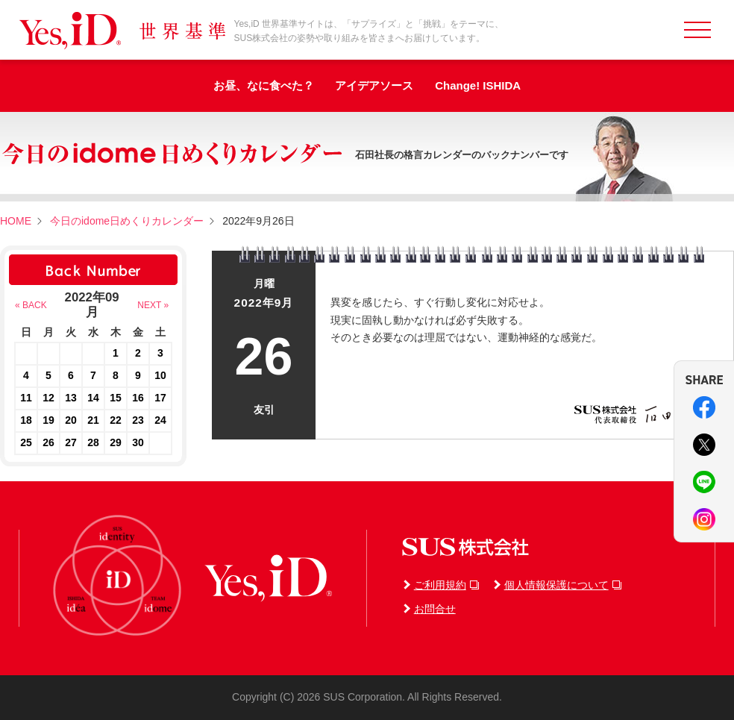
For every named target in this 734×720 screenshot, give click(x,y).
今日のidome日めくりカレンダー (127, 221)
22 (116, 420)
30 (138, 442)
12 (48, 398)
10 (160, 375)
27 (71, 442)
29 (116, 442)
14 (93, 398)
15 (116, 398)
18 (26, 420)
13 (71, 398)
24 (160, 420)
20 (71, 420)
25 (26, 442)
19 (48, 420)
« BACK (31, 305)
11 (26, 398)
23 (138, 420)
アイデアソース (374, 85)
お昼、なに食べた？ (263, 85)
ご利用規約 (440, 585)
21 (93, 420)
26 (48, 442)
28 (93, 442)
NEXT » (153, 305)
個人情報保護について (556, 585)
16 (138, 398)
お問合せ (435, 609)
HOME (15, 221)
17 (160, 398)
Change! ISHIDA (478, 85)
